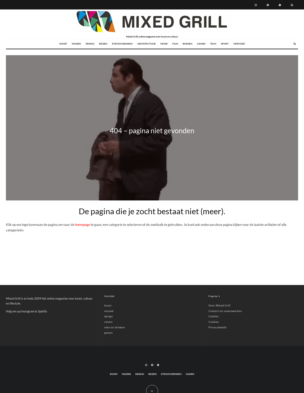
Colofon (214, 316)
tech (213, 43)
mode (164, 43)
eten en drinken (122, 43)
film (175, 43)
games (201, 43)
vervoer (239, 43)
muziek (76, 43)
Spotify (42, 311)
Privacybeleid (217, 327)
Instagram (28, 311)
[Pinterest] (268, 4)
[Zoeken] (292, 4)
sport (225, 43)
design (90, 43)
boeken (187, 43)
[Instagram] (256, 4)
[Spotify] (280, 4)
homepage (82, 225)
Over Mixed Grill (219, 305)
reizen (103, 43)
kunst (63, 43)
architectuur (146, 43)
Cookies (214, 321)
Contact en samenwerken (225, 311)
